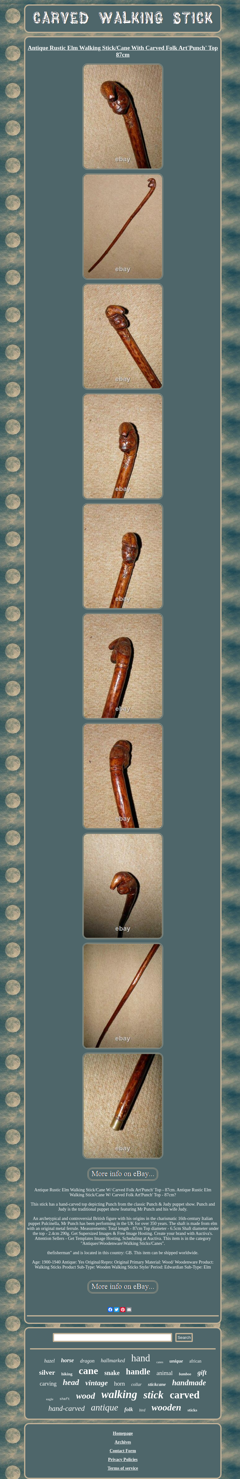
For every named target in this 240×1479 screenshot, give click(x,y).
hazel (49, 1360)
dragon (87, 1360)
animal (165, 1373)
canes (159, 1362)
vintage (96, 1383)
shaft (65, 1399)
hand (140, 1358)
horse (67, 1360)
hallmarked (113, 1360)
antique (104, 1407)
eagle (49, 1399)
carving (48, 1384)
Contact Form (123, 1450)
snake (112, 1372)
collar (136, 1384)
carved (184, 1395)
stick (153, 1395)
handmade (189, 1382)
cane (88, 1370)
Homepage (123, 1433)
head (71, 1382)
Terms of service (123, 1468)
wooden (166, 1407)
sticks (192, 1410)
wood (85, 1396)
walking (119, 1394)
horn (119, 1383)
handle (138, 1371)
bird (142, 1410)
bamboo (185, 1374)
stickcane (157, 1384)
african (195, 1361)
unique (176, 1361)
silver (47, 1372)
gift (202, 1372)
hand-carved (66, 1408)
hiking (66, 1374)
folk (128, 1409)
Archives (123, 1442)
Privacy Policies (123, 1459)
